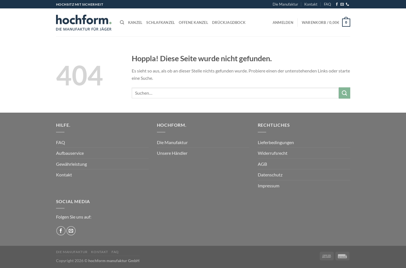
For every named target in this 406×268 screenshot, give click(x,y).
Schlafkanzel (160, 22)
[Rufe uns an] (347, 4)
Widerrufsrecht (272, 153)
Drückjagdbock (228, 22)
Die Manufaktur (285, 4)
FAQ (327, 4)
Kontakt (310, 4)
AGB (262, 164)
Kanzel (135, 22)
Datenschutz (270, 174)
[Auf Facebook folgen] (336, 4)
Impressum (268, 185)
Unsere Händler (172, 153)
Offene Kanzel (193, 22)
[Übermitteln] (344, 92)
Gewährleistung (71, 164)
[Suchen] (122, 22)
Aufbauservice (70, 153)
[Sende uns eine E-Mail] (342, 4)
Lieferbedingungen (276, 142)
